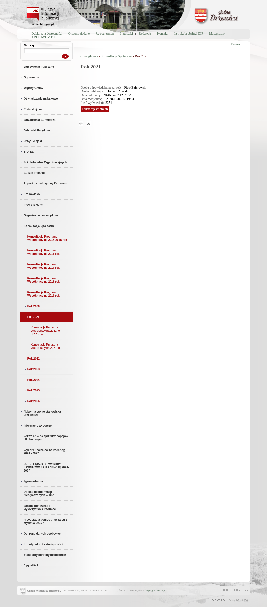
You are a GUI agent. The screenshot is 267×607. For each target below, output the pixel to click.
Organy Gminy (31, 88)
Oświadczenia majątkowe (39, 98)
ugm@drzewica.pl (156, 590)
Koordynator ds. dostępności (41, 544)
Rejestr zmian (105, 33)
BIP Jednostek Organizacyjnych (43, 162)
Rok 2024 (32, 379)
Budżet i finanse (33, 173)
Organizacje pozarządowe (39, 215)
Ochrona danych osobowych (41, 533)
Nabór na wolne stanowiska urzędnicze (40, 413)
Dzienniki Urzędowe (37, 130)
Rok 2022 (32, 358)
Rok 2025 (32, 390)
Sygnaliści (29, 565)
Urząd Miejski (31, 141)
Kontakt (162, 33)
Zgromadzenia (31, 481)
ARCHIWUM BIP (44, 37)
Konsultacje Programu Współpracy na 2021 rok (46, 346)
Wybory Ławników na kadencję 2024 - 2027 (45, 451)
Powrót (236, 44)
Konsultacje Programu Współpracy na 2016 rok (43, 266)
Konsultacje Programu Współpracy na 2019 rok (43, 294)
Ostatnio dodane (79, 33)
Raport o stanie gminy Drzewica (45, 183)
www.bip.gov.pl (43, 24)
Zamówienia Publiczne (37, 66)
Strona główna (88, 56)
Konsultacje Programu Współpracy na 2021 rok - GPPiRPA (47, 331)
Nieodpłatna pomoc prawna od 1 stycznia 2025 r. (45, 521)
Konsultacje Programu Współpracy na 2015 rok (43, 252)
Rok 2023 (32, 369)
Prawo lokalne (31, 204)
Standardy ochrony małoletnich (45, 555)
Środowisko (30, 194)
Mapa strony (217, 33)
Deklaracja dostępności (47, 33)
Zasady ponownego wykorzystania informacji (41, 507)
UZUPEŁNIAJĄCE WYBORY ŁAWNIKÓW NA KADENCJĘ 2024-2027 (46, 467)
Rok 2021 (31, 316)
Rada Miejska (31, 109)
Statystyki (126, 33)
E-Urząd (27, 151)
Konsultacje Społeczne (37, 226)
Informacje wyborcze (36, 425)
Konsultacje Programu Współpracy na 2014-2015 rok (47, 238)
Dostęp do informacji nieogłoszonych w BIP (39, 493)
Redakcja (145, 33)
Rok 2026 (32, 401)
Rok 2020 (32, 306)
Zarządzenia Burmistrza (38, 119)
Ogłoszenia (29, 77)
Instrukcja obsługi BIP (188, 33)
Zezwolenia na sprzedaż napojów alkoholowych (46, 438)
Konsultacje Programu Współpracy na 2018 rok (43, 280)
